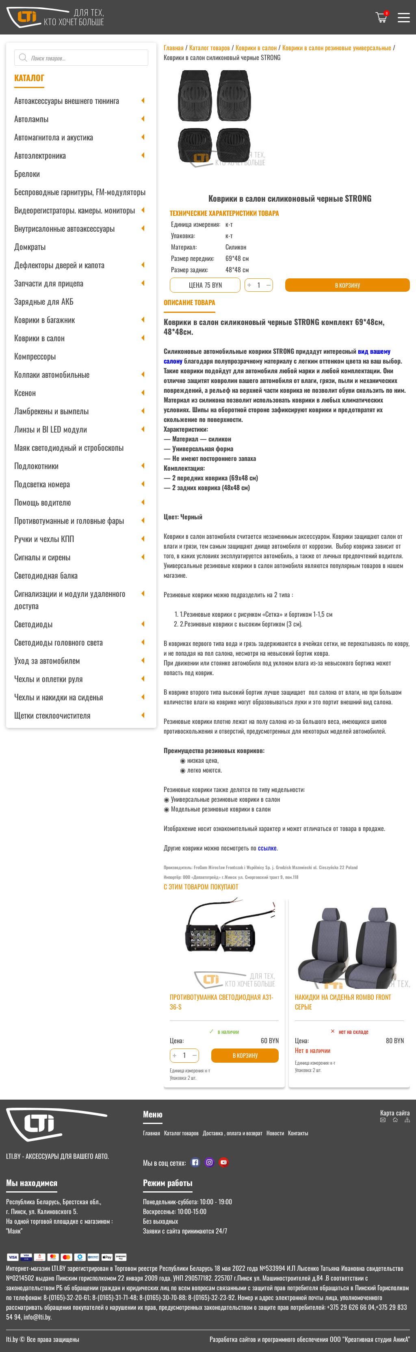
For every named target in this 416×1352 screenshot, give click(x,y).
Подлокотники (36, 465)
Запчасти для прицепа (48, 283)
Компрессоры (35, 356)
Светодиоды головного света (58, 642)
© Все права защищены (42, 1339)
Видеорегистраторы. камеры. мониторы (74, 210)
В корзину (347, 285)
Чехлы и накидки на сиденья (58, 697)
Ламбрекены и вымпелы (51, 411)
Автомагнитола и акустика (53, 137)
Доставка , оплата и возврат (232, 1132)
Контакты (298, 1132)
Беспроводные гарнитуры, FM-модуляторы (79, 191)
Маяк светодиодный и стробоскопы (69, 447)
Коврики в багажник (44, 319)
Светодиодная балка (46, 575)
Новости (275, 1132)
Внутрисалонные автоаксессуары (64, 228)
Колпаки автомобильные (51, 374)
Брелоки (27, 173)
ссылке (267, 848)
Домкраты (30, 246)
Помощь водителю (42, 502)
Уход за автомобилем (47, 660)
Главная (174, 47)
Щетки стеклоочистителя (52, 715)
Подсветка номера (42, 484)
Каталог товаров (209, 47)
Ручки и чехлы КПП (44, 538)
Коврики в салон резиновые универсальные (336, 47)
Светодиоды (33, 624)
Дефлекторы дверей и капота (59, 264)
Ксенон (25, 392)
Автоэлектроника (40, 155)
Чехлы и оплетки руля (48, 678)
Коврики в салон (39, 338)
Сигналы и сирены (42, 557)
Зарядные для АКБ (44, 301)
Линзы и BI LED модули (50, 429)
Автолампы (31, 118)
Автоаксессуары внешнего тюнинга (66, 100)
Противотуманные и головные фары (69, 520)
